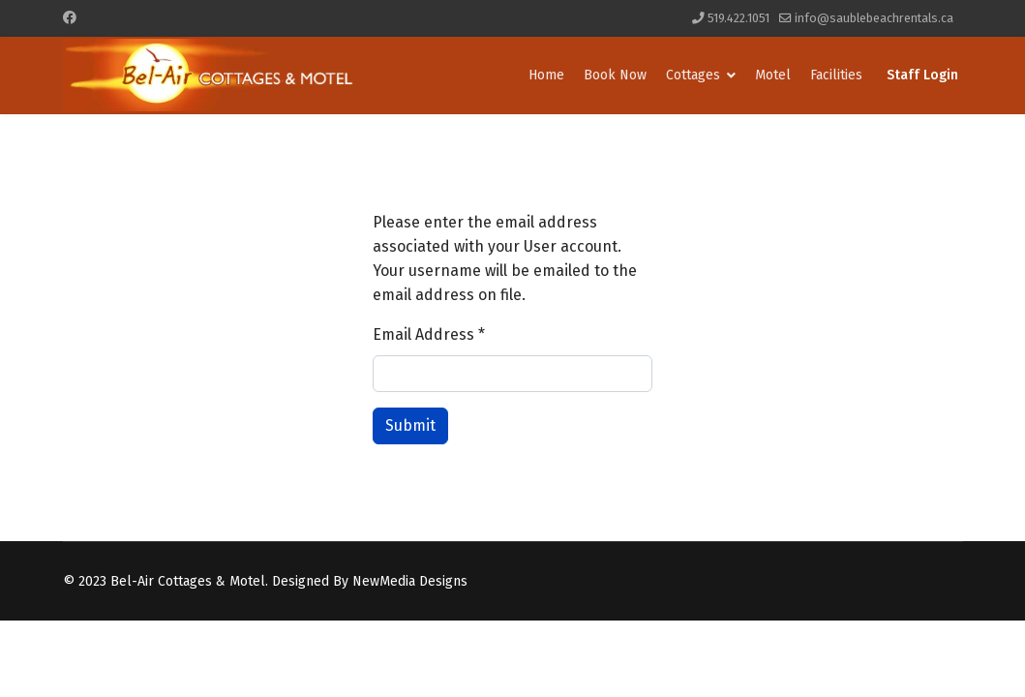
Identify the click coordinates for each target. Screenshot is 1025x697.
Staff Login (922, 75)
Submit (410, 425)
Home (546, 75)
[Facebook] (69, 18)
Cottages (693, 75)
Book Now (615, 75)
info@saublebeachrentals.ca (874, 18)
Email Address (429, 334)
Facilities (836, 75)
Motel (773, 75)
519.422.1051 (738, 18)
